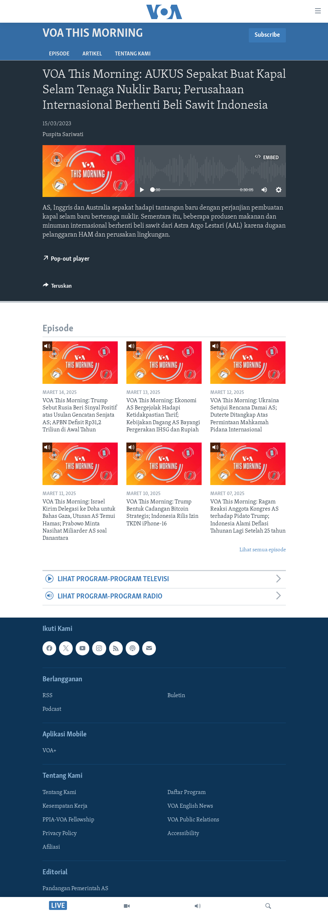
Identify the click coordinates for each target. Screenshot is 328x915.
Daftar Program (186, 792)
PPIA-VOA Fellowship (68, 820)
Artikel (92, 54)
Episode (59, 54)
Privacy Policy (59, 833)
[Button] (57, 288)
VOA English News (190, 806)
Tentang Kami (132, 54)
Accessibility (183, 833)
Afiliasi (51, 847)
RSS (47, 696)
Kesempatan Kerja (64, 806)
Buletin (176, 696)
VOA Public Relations (193, 820)
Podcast (51, 709)
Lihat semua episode (262, 550)
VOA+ (49, 751)
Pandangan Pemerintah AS (75, 889)
